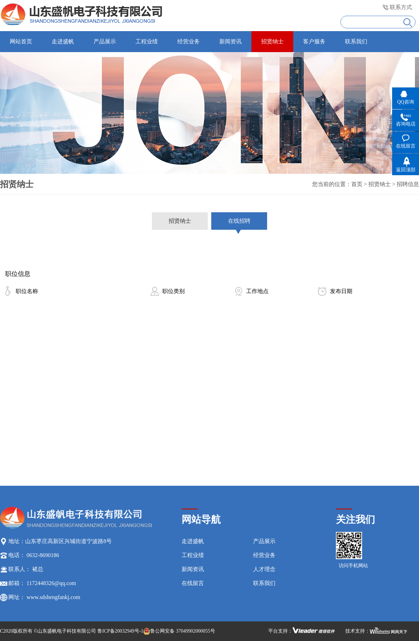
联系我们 (264, 583)
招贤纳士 (379, 184)
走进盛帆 (193, 541)
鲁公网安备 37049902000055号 (179, 631)
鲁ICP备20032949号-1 (120, 631)
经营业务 (264, 555)
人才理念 (264, 569)
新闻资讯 (193, 569)
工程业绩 (193, 555)
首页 (356, 184)
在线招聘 (239, 221)
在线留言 (193, 583)
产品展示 (264, 541)
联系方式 (401, 7)
